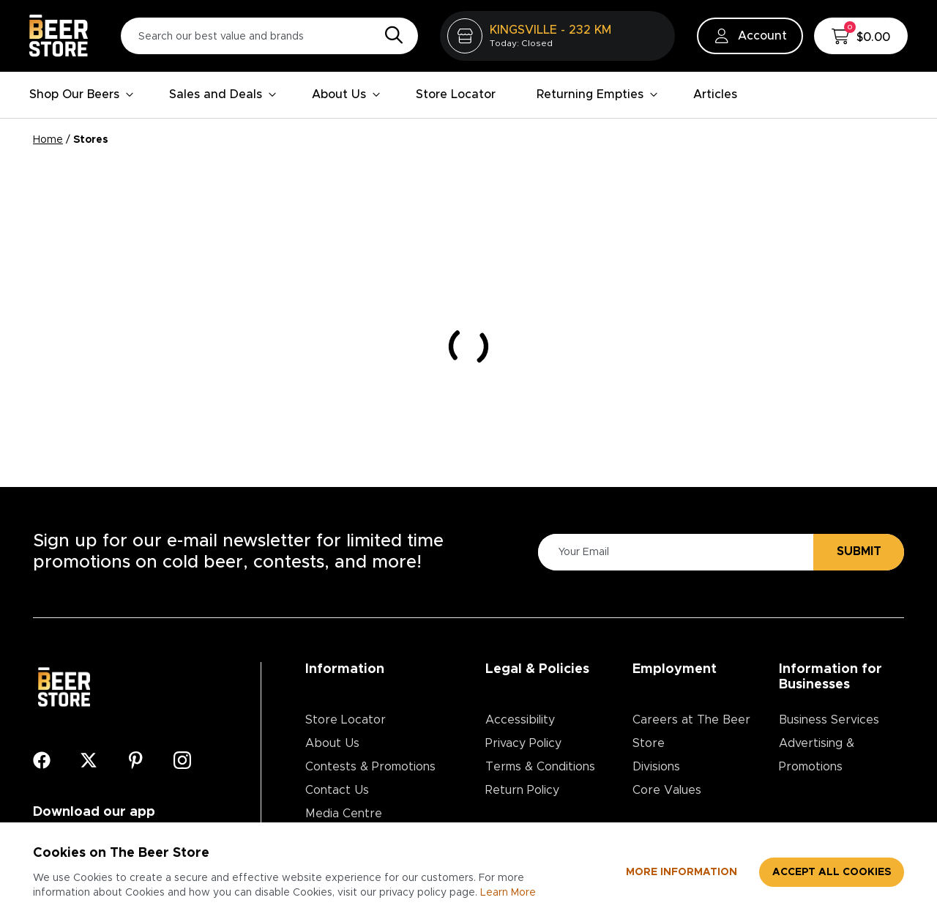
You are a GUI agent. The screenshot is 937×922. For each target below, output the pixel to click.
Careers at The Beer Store (691, 731)
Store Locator (456, 94)
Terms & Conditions (540, 767)
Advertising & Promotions (816, 755)
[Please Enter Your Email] (673, 551)
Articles (715, 94)
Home (48, 140)
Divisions (656, 767)
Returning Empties (597, 94)
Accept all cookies (831, 872)
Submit (859, 551)
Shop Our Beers (81, 94)
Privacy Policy (523, 743)
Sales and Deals (223, 94)
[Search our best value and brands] (269, 36)
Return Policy (522, 790)
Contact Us (337, 790)
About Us (346, 94)
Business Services (829, 720)
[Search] (390, 35)
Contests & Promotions (370, 767)
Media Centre (343, 813)
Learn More (508, 893)
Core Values (666, 790)
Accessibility (520, 720)
